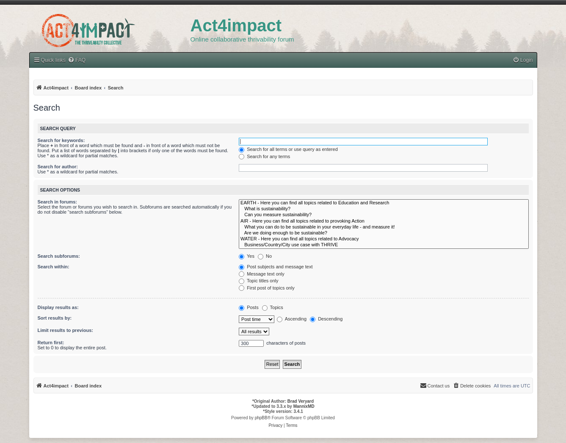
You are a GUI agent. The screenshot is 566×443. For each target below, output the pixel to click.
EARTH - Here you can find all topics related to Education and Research (383, 203)
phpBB (261, 417)
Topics (272, 307)
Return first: (51, 342)
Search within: (53, 266)
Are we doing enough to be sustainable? (383, 233)
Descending (326, 318)
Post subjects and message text (275, 266)
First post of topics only (267, 287)
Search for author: (58, 166)
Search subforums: (59, 256)
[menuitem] (523, 60)
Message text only (261, 273)
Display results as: (58, 307)
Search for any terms (264, 156)
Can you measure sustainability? (383, 215)
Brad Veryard (300, 401)
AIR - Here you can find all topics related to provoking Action (383, 221)
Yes (246, 256)
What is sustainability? (383, 209)
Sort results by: (55, 317)
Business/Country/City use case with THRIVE (383, 245)
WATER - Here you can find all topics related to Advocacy (383, 239)
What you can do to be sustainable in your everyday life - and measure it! (383, 227)
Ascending (291, 318)
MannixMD (304, 406)
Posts (249, 307)
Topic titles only (258, 280)
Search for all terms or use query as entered (288, 149)
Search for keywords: (61, 140)
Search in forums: (57, 201)
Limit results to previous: (65, 330)
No (265, 256)
